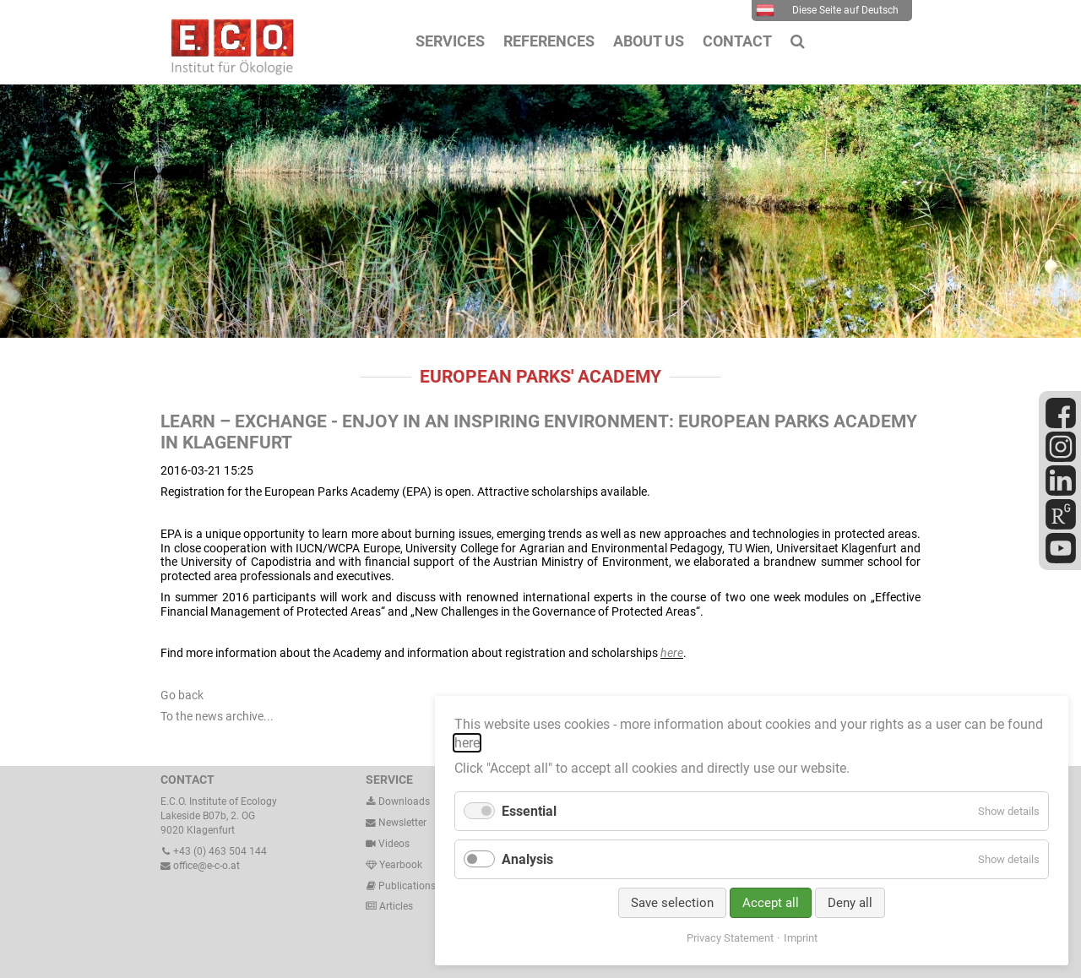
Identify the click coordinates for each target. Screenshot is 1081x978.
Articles (395, 906)
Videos (394, 844)
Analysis (527, 859)
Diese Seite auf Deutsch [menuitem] (827, 10)
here (671, 653)
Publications (407, 886)
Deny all (850, 902)
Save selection (672, 902)
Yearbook (394, 865)
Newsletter (396, 823)
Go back (182, 695)
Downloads (398, 801)
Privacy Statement (730, 938)
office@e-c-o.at (200, 866)
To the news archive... (217, 716)
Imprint (801, 938)
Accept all (770, 902)
